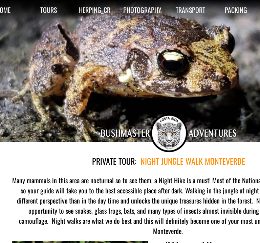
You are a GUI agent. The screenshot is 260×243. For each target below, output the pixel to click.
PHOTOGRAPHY (142, 10)
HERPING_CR (94, 10)
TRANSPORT (190, 10)
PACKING (236, 10)
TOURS (48, 10)
